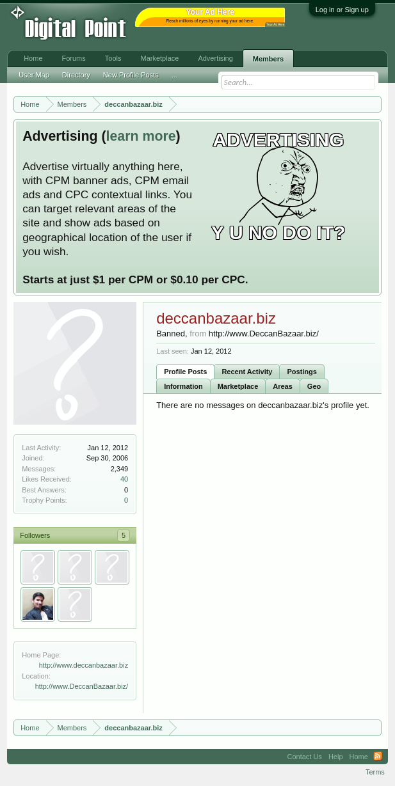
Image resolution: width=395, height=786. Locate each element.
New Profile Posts (131, 75)
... (174, 75)
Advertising (215, 58)
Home (33, 58)
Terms (375, 772)
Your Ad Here (275, 24)
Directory (76, 75)
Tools (113, 58)
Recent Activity (247, 371)
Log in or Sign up (342, 9)
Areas (283, 386)
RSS (378, 756)
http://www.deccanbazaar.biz (83, 665)
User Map (34, 75)
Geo (314, 386)
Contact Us (304, 756)
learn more (141, 136)
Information (183, 386)
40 (124, 479)
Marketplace (238, 386)
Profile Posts (185, 371)
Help (335, 756)
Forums (74, 58)
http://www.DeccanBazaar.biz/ (82, 686)
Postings (301, 371)
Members (268, 59)
